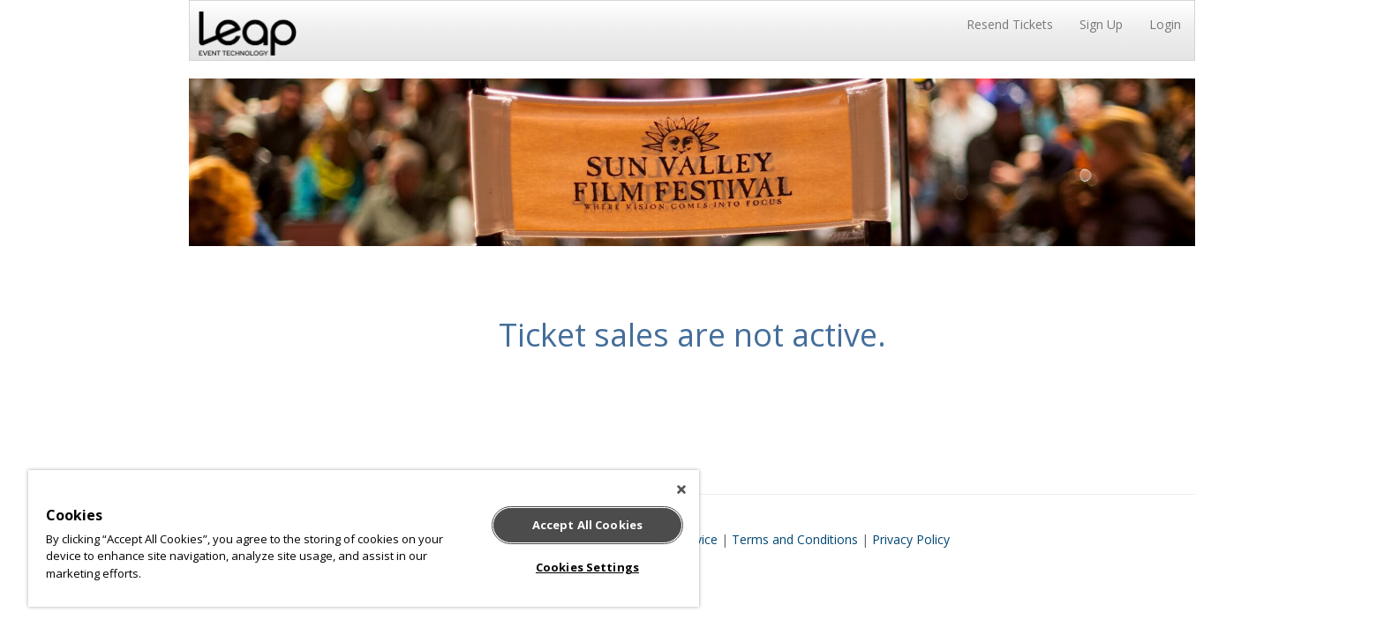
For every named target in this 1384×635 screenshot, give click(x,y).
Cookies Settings (587, 567)
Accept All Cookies (587, 525)
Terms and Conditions (795, 539)
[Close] (681, 489)
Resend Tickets (1010, 24)
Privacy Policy (911, 539)
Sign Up (1101, 24)
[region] (363, 538)
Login (1165, 24)
